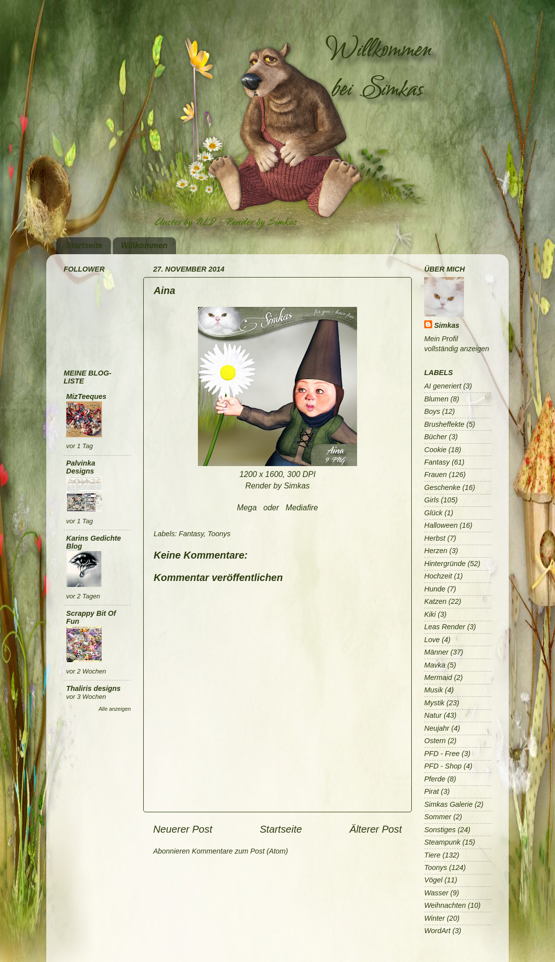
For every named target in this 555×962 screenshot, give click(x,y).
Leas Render (444, 627)
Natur (433, 715)
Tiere (432, 855)
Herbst (434, 538)
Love (432, 640)
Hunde (434, 589)
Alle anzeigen (114, 709)
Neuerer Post (182, 829)
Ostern (435, 741)
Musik (433, 690)
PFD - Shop (443, 766)
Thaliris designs (93, 688)
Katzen (435, 601)
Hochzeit (438, 576)
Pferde (434, 779)
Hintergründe (444, 564)
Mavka (434, 665)
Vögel (433, 880)
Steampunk (442, 842)
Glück (433, 513)
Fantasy (191, 534)
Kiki (430, 614)
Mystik (434, 703)
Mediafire (301, 507)
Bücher (435, 437)
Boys (432, 411)
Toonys (219, 534)
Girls (431, 500)
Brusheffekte (444, 424)
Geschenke (442, 487)
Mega (247, 507)
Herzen (435, 551)
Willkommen (144, 245)
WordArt (437, 931)
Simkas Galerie (448, 804)
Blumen (436, 399)
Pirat (431, 791)
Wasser (436, 893)
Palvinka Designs (80, 467)
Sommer (437, 817)
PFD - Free (442, 754)
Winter (434, 918)
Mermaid (438, 677)
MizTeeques (86, 396)
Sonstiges (440, 830)
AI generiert (442, 386)
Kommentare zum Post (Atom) (240, 851)
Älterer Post (376, 829)
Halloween (441, 525)
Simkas (446, 325)
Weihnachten (445, 905)
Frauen (435, 475)
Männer (436, 652)
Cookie (435, 450)
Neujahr (436, 728)
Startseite (84, 245)
